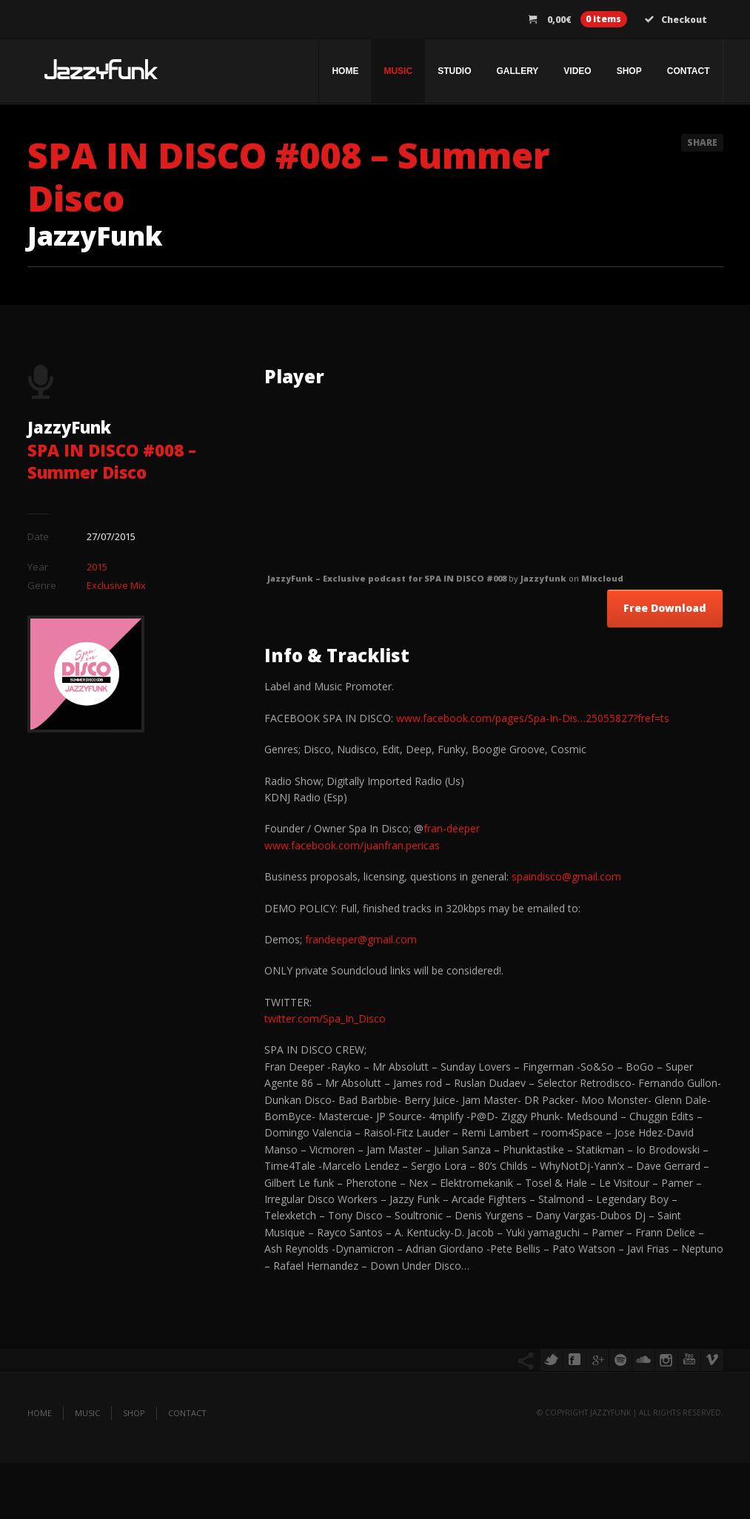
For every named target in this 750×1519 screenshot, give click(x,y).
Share (702, 142)
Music (398, 71)
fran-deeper (451, 828)
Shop (629, 71)
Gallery (517, 71)
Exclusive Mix (116, 585)
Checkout (676, 19)
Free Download (664, 608)
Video (577, 71)
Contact (688, 71)
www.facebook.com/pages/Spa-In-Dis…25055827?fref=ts (532, 718)
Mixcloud (602, 578)
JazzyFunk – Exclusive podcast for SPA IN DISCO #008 (386, 578)
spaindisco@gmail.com (566, 876)
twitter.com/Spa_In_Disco (325, 1018)
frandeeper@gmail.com (361, 939)
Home (345, 71)
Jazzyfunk (543, 578)
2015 (97, 566)
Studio (454, 71)
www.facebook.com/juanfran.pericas (352, 845)
